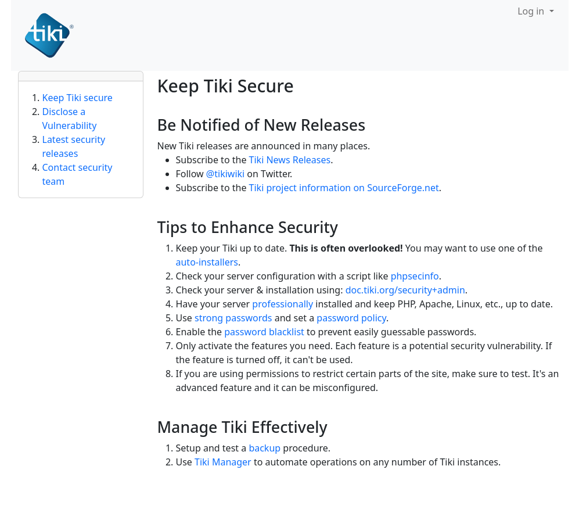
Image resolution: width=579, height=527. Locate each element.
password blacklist (264, 331)
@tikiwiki (225, 173)
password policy (351, 317)
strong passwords (233, 317)
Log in (531, 11)
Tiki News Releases (290, 159)
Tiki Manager (223, 462)
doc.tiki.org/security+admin (405, 290)
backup (264, 448)
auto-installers (207, 262)
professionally (282, 303)
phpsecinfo (415, 276)
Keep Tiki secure (77, 97)
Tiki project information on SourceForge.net (344, 187)
